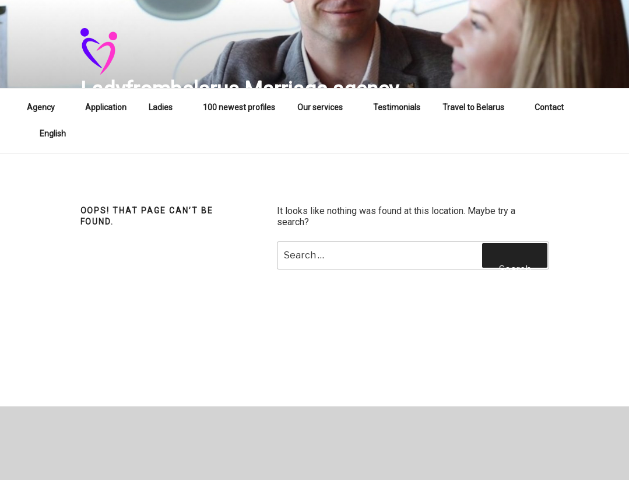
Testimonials (396, 107)
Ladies (166, 107)
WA (592, 107)
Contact (549, 107)
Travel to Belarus (478, 107)
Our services (325, 107)
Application (105, 107)
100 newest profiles (239, 107)
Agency (46, 107)
